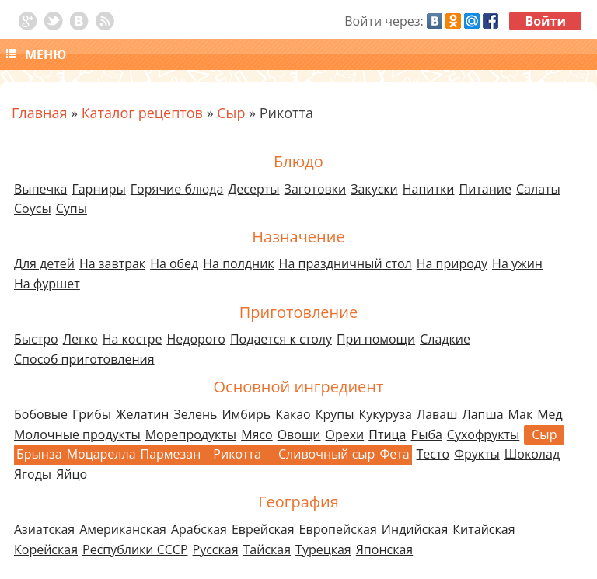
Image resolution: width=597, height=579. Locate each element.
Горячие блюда (177, 188)
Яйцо (71, 474)
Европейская (338, 529)
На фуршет (47, 283)
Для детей (44, 263)
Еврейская (263, 529)
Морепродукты (190, 434)
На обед (174, 263)
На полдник (238, 263)
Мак (520, 414)
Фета (394, 453)
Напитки (429, 188)
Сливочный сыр (326, 453)
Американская (122, 529)
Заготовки (316, 188)
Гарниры (98, 188)
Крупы (335, 414)
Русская (216, 549)
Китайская (483, 529)
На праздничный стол (345, 263)
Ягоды (32, 474)
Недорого (195, 338)
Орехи (344, 434)
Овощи (299, 434)
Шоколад (532, 453)
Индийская (415, 529)
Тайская (267, 549)
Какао (292, 414)
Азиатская (44, 529)
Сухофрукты (483, 434)
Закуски (374, 188)
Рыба (426, 434)
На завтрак (112, 263)
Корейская (46, 549)
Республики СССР (135, 549)
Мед (550, 414)
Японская (384, 549)
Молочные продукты (77, 434)
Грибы (91, 414)
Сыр (231, 112)
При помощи (376, 338)
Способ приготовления (84, 359)
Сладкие (445, 338)
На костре (132, 338)
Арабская (199, 529)
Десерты (253, 188)
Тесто (433, 453)
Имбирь (246, 414)
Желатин (142, 414)
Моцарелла (101, 453)
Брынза (39, 453)
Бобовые (41, 414)
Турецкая (323, 549)
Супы (71, 208)
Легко (80, 338)
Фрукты (477, 453)
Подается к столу (281, 338)
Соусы (32, 208)
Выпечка (40, 188)
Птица (387, 434)
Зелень (195, 414)
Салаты (538, 188)
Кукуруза (384, 414)
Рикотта (237, 453)
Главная (39, 112)
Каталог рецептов (142, 112)
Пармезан (171, 453)
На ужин (517, 263)
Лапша (482, 414)
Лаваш (437, 414)
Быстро (36, 338)
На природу (452, 263)
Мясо (257, 434)
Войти (545, 21)
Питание (485, 188)
